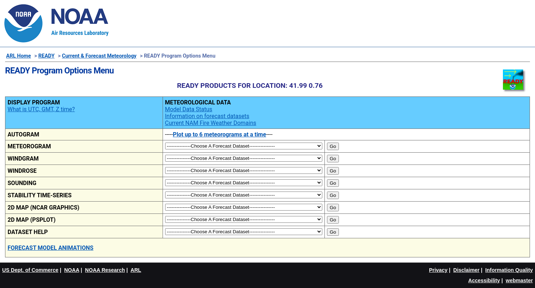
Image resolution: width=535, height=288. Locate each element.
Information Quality (509, 270)
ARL (136, 270)
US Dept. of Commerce (30, 270)
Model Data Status (188, 109)
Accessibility (484, 280)
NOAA (71, 270)
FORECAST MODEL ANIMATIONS (50, 247)
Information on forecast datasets (207, 116)
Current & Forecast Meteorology (99, 56)
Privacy (438, 270)
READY (46, 56)
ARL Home (18, 56)
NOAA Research (105, 270)
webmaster (519, 280)
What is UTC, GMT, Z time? (41, 109)
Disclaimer (466, 270)
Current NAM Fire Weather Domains (210, 123)
